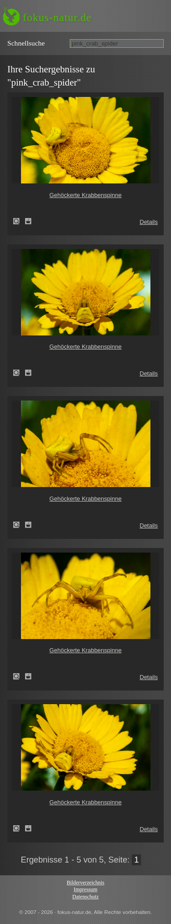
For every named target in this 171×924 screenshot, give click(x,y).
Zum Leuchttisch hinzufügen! (28, 221)
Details (149, 221)
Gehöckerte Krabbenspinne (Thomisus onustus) (19, 221)
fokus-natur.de (57, 17)
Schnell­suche (26, 43)
